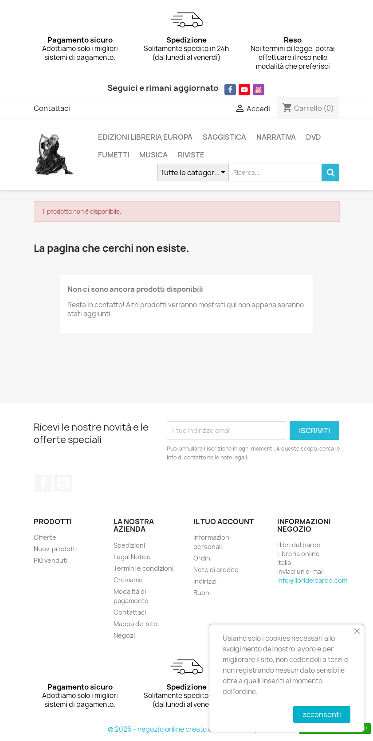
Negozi (124, 635)
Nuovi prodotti (55, 549)
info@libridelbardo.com (312, 580)
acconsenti (321, 714)
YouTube (63, 483)
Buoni (202, 592)
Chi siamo (128, 580)
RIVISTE (191, 155)
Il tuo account (223, 521)
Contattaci (52, 108)
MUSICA (153, 155)
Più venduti (50, 560)
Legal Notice (132, 557)
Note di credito (216, 569)
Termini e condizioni (143, 568)
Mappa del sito (135, 623)
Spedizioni (129, 545)
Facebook (43, 483)
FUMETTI (113, 155)
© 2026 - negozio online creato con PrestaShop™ (186, 729)
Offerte (45, 537)
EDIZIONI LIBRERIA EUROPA (145, 137)
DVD (313, 137)
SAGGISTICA (224, 137)
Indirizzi (204, 581)
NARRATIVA (276, 137)
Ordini (202, 558)
